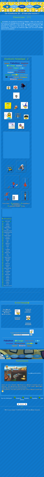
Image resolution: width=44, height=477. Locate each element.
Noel (7, 261)
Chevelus (7, 233)
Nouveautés (7, 221)
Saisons (7, 276)
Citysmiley (33, 398)
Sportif (7, 279)
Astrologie (8, 226)
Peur (23, 206)
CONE (29, 6)
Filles (8, 241)
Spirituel (7, 277)
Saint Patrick (7, 274)
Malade (7, 251)
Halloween (8, 243)
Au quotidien (7, 271)
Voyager (7, 283)
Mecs (8, 254)
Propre (7, 269)
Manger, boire (7, 252)
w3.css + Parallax (11, 409)
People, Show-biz (7, 268)
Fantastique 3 (25, 203)
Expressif (7, 237)
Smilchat (25, 398)
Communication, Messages (7, 232)
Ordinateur (7, 265)
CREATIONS (21, 1)
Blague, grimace (8, 227)
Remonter (22, 404)
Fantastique (7, 238)
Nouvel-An (8, 263)
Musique (7, 260)
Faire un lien (37, 409)
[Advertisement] (12, 42)
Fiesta (7, 240)
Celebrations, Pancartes (7, 230)
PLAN (28, 1)
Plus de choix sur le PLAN (7, 285)
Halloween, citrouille (14, 206)
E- (14, 6)
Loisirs (7, 246)
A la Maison (7, 249)
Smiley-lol (17, 398)
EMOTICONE (11, 1)
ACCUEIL (3, 1)
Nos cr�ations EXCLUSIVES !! (34, 373)
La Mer (7, 255)
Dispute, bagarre (7, 235)
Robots (7, 272)
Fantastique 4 (16, 204)
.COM (37, 6)
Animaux (7, 224)
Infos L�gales (31, 409)
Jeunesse (7, 244)
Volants (7, 282)
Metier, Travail (7, 257)
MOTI (22, 6)
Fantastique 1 (15, 203)
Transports (8, 280)
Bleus (8, 229)
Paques (7, 266)
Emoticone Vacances (17, 318)
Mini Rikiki (7, 258)
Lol (7, 247)
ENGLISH (35, 1)
